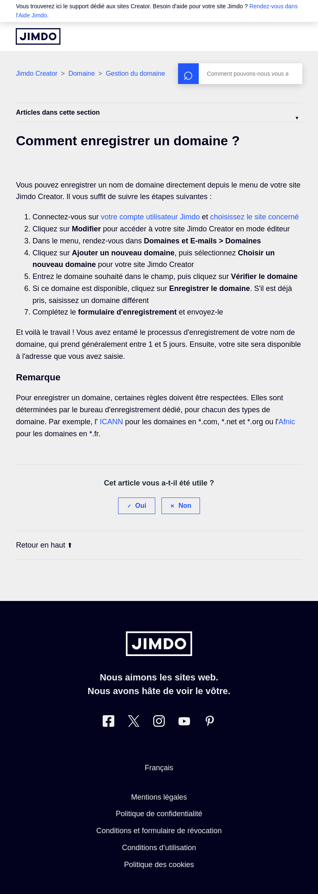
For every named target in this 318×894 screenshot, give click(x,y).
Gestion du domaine (135, 73)
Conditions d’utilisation (159, 848)
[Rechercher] (240, 73)
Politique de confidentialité (159, 814)
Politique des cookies (159, 864)
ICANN (111, 422)
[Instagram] (159, 723)
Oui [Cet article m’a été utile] (141, 505)
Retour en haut (44, 545)
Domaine (81, 73)
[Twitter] (134, 723)
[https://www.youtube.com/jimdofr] (184, 723)
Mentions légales (159, 797)
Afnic (287, 422)
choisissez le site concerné (254, 217)
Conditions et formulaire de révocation (159, 831)
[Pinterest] (209, 723)
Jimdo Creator (36, 73)
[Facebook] (108, 723)
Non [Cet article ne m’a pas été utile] (184, 505)
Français (159, 768)
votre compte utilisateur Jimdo (150, 217)
